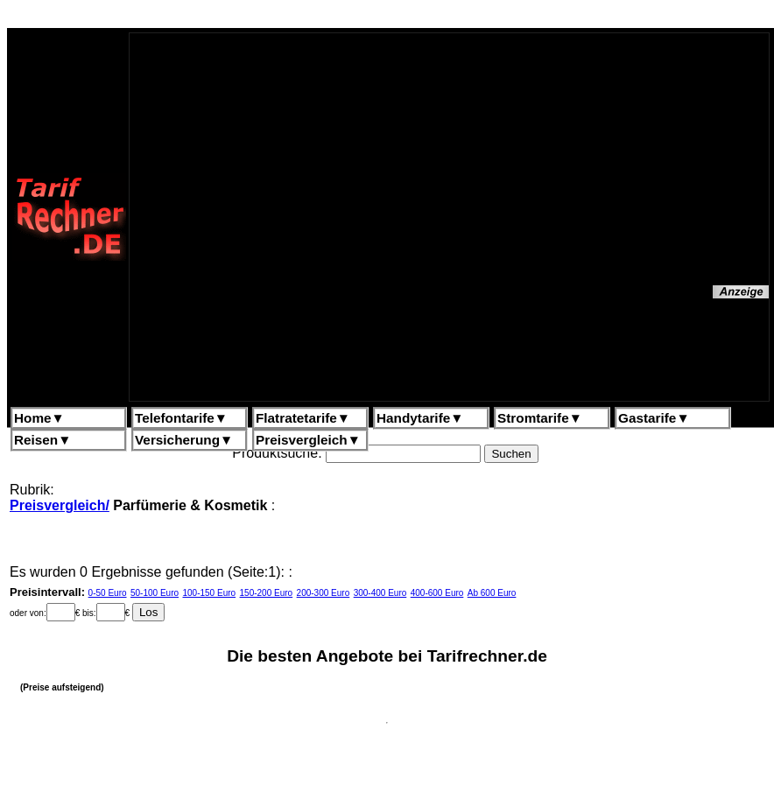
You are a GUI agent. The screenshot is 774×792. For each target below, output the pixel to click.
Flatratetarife (303, 417)
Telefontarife (181, 417)
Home (39, 417)
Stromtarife (539, 417)
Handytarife (419, 417)
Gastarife (654, 417)
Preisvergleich (308, 439)
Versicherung (184, 439)
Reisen (42, 439)
